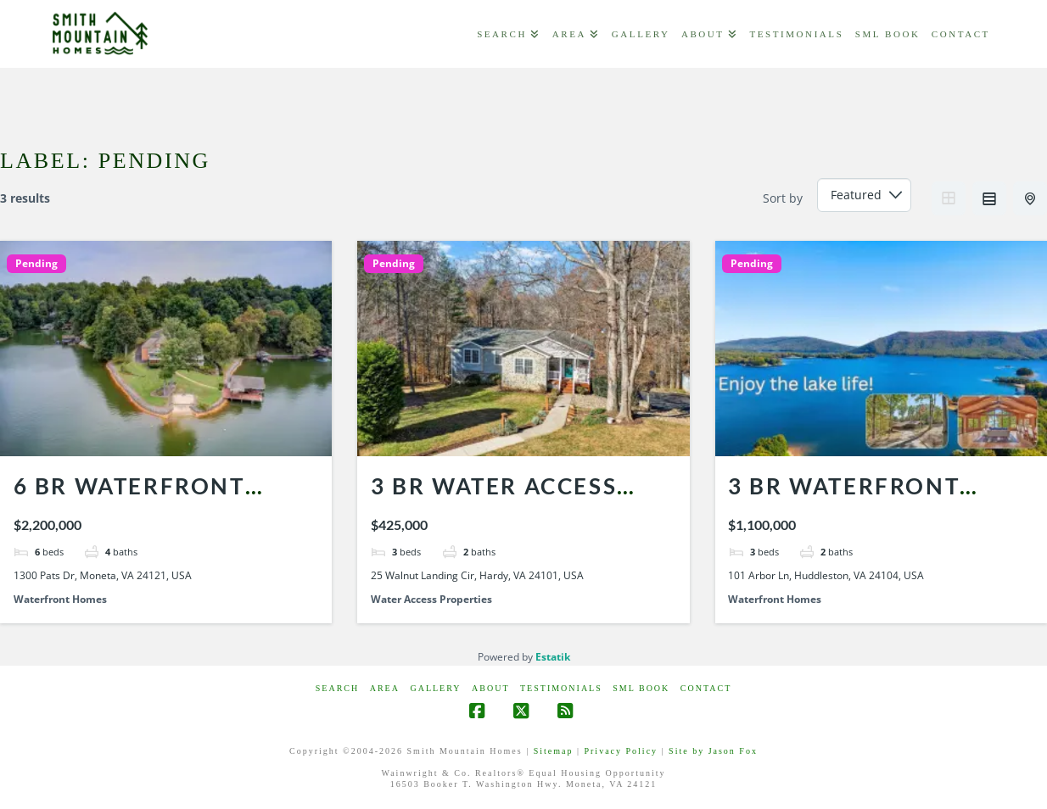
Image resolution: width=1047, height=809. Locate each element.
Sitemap (554, 751)
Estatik (552, 657)
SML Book (641, 688)
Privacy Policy (621, 751)
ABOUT (490, 688)
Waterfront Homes (60, 599)
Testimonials (561, 688)
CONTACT (705, 688)
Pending (36, 264)
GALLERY (435, 688)
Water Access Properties (431, 599)
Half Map (1032, 198)
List (989, 198)
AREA (385, 688)
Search (337, 688)
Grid (948, 198)
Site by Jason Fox (713, 751)
